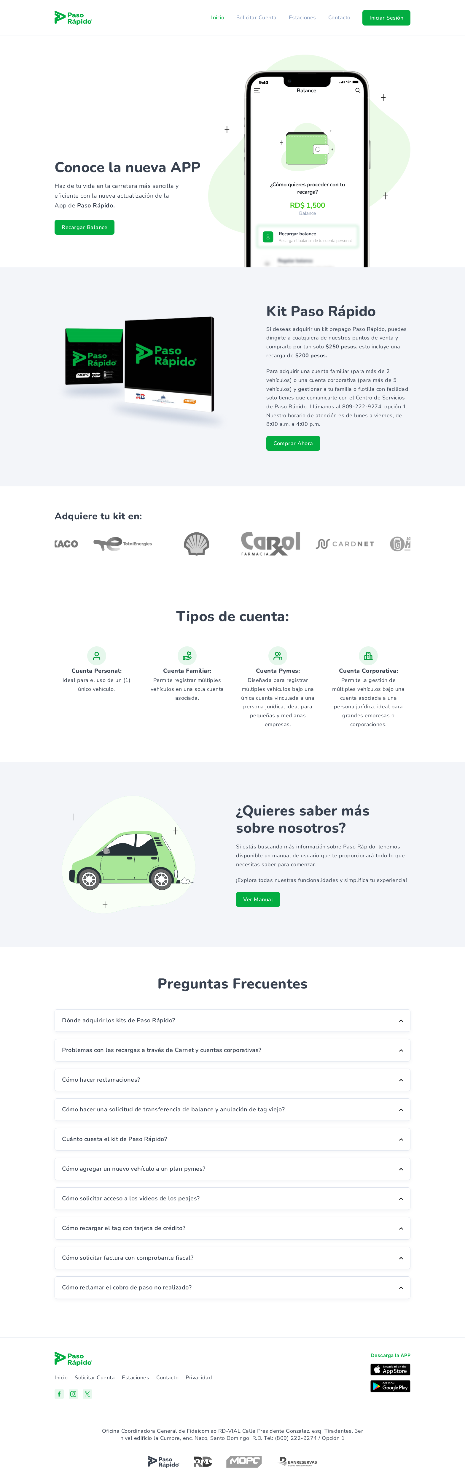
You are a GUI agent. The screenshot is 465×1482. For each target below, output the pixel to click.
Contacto (339, 17)
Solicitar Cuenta (255, 17)
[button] (386, 18)
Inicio (216, 17)
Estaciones (302, 17)
